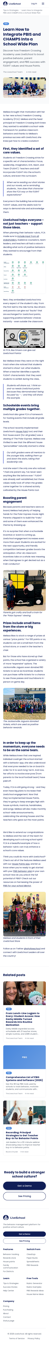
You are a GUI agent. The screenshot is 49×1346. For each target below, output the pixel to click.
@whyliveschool (32, 948)
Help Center (8, 1290)
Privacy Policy (34, 1338)
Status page (8, 1320)
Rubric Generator (34, 1283)
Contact (7, 1317)
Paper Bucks (32, 1258)
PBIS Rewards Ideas (35, 1290)
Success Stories (10, 1287)
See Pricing (24, 1196)
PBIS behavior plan (22, 871)
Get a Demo (24, 1234)
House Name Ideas (35, 1294)
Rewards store (9, 1258)
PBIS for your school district (17, 885)
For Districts (8, 1271)
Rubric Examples (34, 1287)
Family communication (10, 1266)
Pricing (6, 1306)
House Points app (21, 863)
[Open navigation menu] (43, 3)
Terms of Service (17, 1338)
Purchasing (8, 1310)
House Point (22, 431)
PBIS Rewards (32, 1265)
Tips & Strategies (11, 10)
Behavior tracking (11, 1254)
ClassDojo (31, 1254)
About (6, 1313)
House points (9, 1261)
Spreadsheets (33, 1261)
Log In (34, 3)
